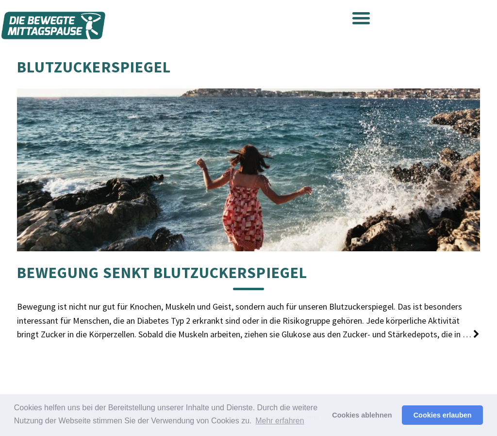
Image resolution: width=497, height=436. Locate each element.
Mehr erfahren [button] (279, 421)
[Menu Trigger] (361, 17)
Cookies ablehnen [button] (362, 415)
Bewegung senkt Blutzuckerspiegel (162, 272)
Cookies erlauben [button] (443, 415)
